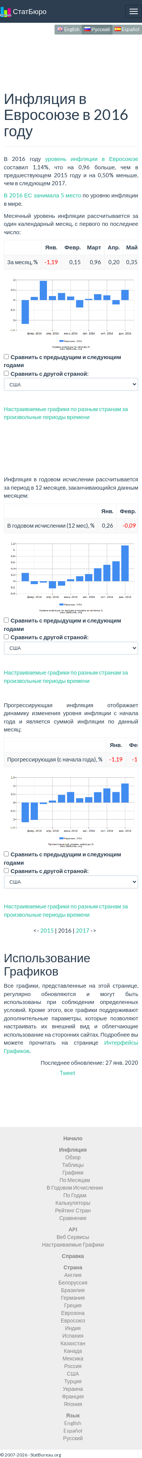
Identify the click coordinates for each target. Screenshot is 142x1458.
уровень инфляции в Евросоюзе (91, 158)
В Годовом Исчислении (75, 1187)
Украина (73, 1388)
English (68, 29)
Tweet (67, 1072)
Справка (73, 1256)
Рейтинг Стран (73, 1210)
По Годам (74, 1195)
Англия (72, 1275)
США (73, 1373)
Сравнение (73, 1218)
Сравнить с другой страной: (50, 373)
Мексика (72, 1358)
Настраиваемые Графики (73, 1244)
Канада (73, 1351)
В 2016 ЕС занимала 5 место (42, 195)
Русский (97, 29)
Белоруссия (72, 1282)
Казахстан (73, 1343)
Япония (73, 1404)
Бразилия (72, 1290)
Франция (73, 1396)
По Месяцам (74, 1180)
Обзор (72, 1157)
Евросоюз (73, 1320)
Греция (73, 1305)
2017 (82, 930)
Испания (73, 1335)
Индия (73, 1328)
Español (127, 29)
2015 (47, 930)
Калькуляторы (72, 1203)
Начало (73, 1138)
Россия (73, 1366)
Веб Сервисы (73, 1237)
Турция (73, 1381)
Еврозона (73, 1313)
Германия (73, 1297)
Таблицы (73, 1165)
